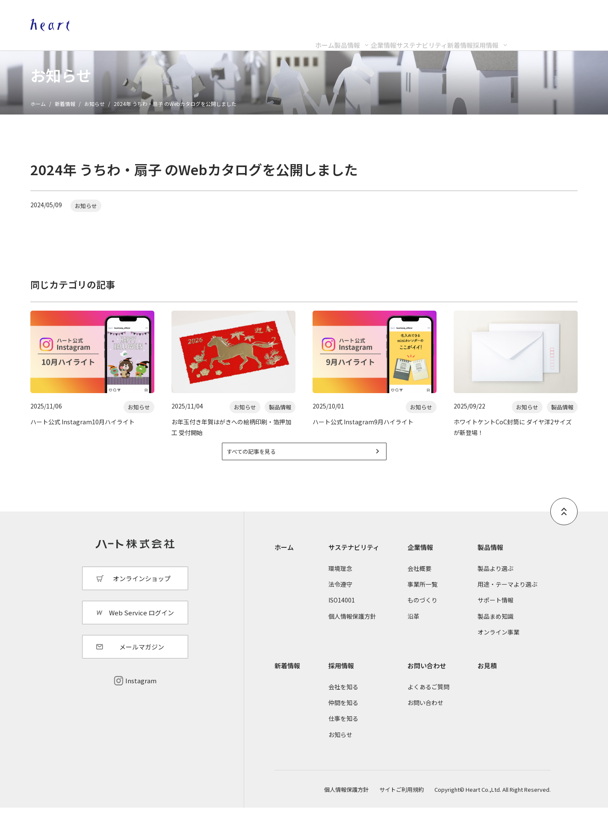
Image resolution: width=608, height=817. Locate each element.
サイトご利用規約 (401, 799)
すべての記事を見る (263, 459)
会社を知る (343, 696)
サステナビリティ (421, 36)
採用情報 (554, 36)
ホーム (222, 36)
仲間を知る (343, 712)
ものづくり (422, 609)
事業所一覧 (422, 594)
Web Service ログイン (141, 621)
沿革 (413, 625)
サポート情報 (496, 609)
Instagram (140, 690)
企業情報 (349, 36)
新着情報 (494, 36)
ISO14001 (341, 609)
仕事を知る (343, 728)
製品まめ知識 (496, 625)
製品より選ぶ (496, 578)
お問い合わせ (426, 675)
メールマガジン (141, 656)
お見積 (487, 675)
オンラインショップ (491, 15)
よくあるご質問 (428, 696)
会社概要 (419, 578)
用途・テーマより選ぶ (507, 594)
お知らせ (94, 103)
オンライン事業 (498, 641)
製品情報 (279, 36)
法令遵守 (340, 594)
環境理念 (340, 578)
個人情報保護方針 (352, 625)
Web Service (560, 15)
